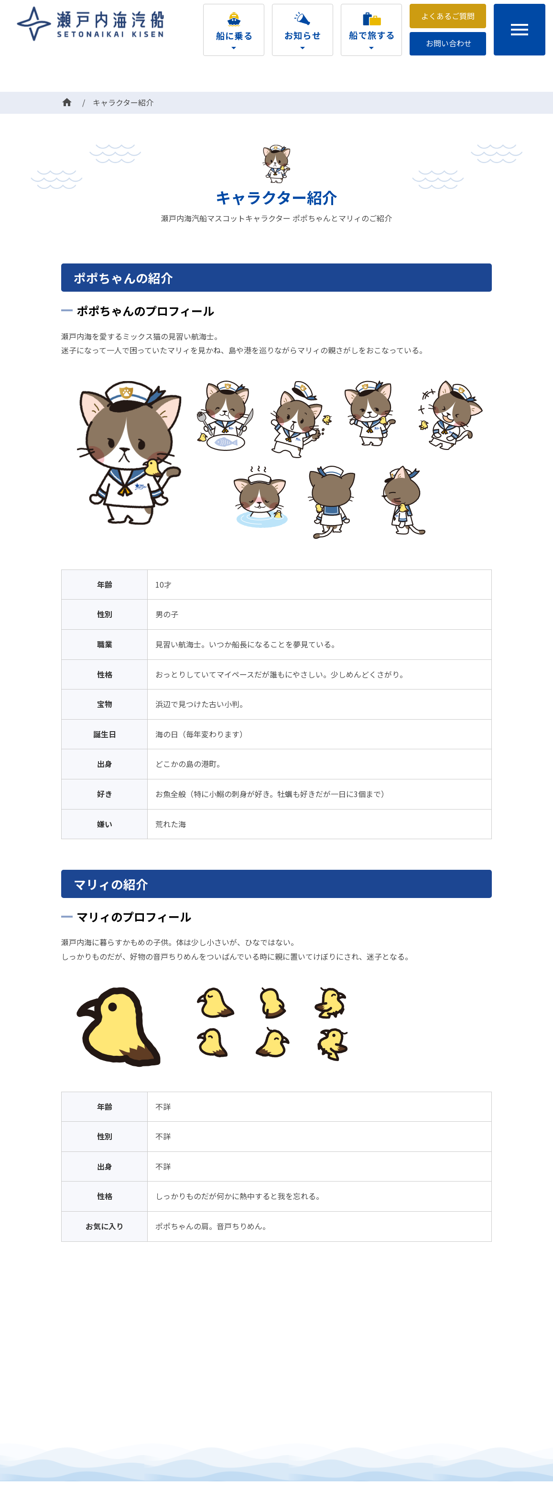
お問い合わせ (449, 43)
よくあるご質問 (448, 16)
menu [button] (519, 29)
